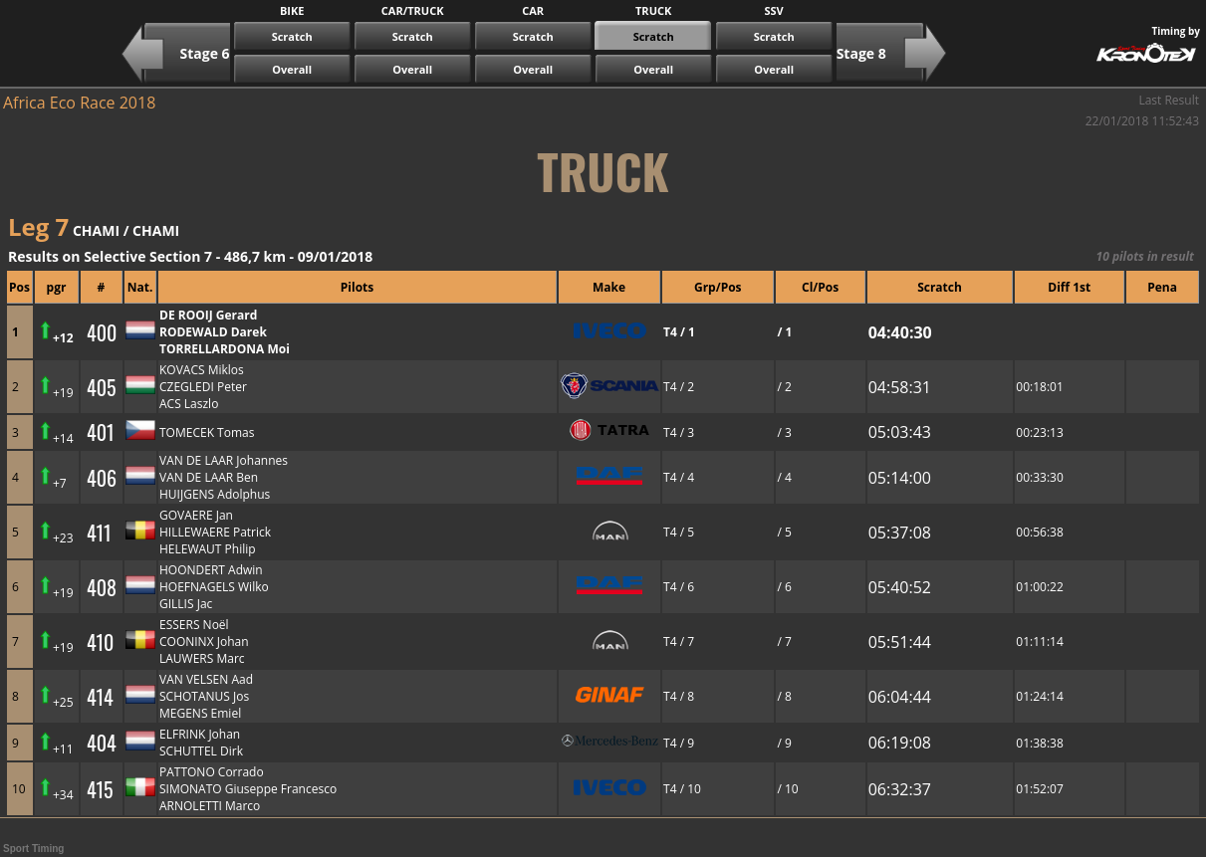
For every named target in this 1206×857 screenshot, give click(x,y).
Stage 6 (205, 53)
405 (102, 387)
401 (101, 432)
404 (102, 742)
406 (102, 478)
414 (100, 697)
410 (100, 642)
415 (100, 789)
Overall (292, 69)
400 (102, 332)
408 (102, 587)
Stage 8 (861, 53)
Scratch (292, 36)
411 (99, 532)
